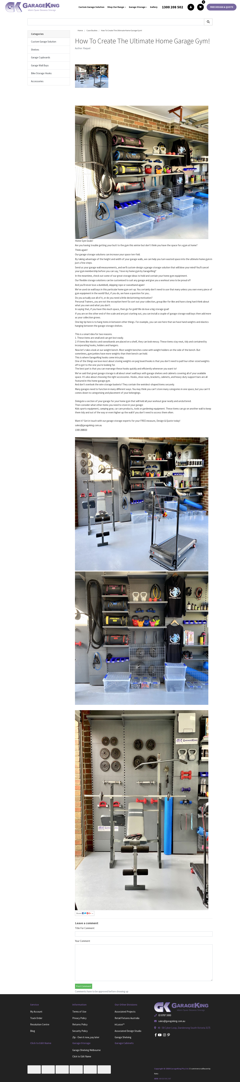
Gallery (154, 7)
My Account (36, 1011)
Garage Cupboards (40, 57)
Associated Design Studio (128, 1030)
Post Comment (83, 986)
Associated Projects (125, 1011)
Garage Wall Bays (40, 65)
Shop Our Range (115, 7)
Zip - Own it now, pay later (85, 1037)
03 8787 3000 (164, 1015)
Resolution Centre (39, 1024)
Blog (32, 1030)
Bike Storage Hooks (41, 73)
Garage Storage (137, 7)
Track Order (36, 1018)
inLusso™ (119, 1024)
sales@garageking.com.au (171, 1021)
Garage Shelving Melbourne (86, 1050)
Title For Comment (84, 928)
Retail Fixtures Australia (127, 1018)
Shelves (35, 49)
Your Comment (82, 940)
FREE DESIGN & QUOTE (221, 7)
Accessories (37, 81)
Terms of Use (79, 1011)
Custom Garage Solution (91, 7)
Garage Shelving (123, 1037)
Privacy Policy (79, 1018)
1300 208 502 (172, 7)
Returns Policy (80, 1024)
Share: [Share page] (84, 913)
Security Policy (80, 1030)
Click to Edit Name (81, 1056)
